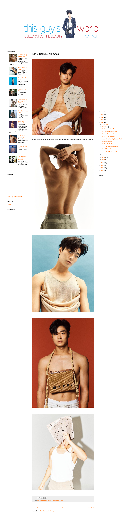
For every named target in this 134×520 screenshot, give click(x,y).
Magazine (56, 500)
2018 (102, 168)
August (104, 127)
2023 (102, 117)
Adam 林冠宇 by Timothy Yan (22, 68)
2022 (102, 119)
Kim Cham (40, 500)
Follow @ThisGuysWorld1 (15, 197)
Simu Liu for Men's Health (109, 134)
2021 (102, 122)
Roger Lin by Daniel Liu (21, 136)
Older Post (90, 508)
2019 (102, 165)
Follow (9, 204)
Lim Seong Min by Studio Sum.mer (22, 158)
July (103, 154)
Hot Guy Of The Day (108, 144)
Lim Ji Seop (51, 500)
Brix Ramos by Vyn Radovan (110, 129)
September (105, 124)
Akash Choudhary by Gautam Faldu (112, 139)
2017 (102, 170)
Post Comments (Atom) (47, 511)
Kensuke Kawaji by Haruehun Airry (22, 101)
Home (63, 508)
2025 (102, 114)
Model (61, 500)
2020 (102, 163)
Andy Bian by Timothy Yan (22, 122)
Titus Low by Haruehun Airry (110, 146)
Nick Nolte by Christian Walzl (110, 149)
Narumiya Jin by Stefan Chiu (22, 55)
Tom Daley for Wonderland (109, 131)
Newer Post (36, 508)
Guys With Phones (107, 141)
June (103, 157)
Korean (45, 500)
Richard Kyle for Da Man (109, 136)
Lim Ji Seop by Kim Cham (109, 151)
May (103, 159)
